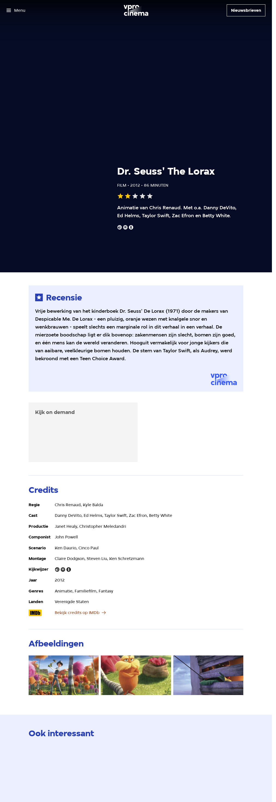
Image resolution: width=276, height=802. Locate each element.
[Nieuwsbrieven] (246, 10)
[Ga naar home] (136, 10)
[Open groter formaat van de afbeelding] (64, 675)
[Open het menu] (16, 10)
